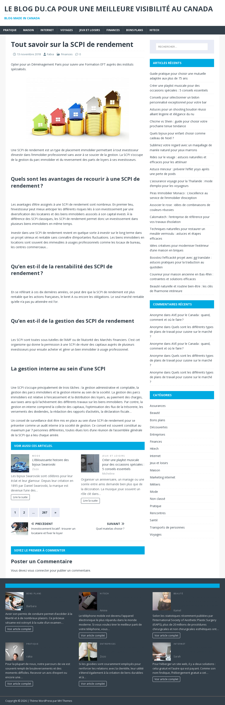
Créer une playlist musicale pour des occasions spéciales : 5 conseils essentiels (123, 464)
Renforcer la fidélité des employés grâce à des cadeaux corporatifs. (122, 649)
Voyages (66, 30)
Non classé (157, 499)
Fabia (50, 54)
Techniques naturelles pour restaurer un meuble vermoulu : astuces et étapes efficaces (177, 233)
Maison (28, 30)
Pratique (9, 30)
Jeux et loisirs (89, 30)
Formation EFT (95, 64)
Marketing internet (162, 477)
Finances (113, 30)
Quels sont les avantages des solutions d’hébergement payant (195, 649)
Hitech (154, 30)
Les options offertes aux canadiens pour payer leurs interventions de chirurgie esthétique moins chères (197, 601)
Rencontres (158, 513)
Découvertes (159, 427)
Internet (47, 30)
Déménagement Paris (46, 64)
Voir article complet (19, 629)
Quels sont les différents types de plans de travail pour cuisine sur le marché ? (181, 332)
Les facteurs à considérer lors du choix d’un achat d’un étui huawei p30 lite (121, 601)
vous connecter (38, 570)
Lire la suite (20, 497)
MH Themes (65, 701)
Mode (36, 455)
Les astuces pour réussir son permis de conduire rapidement (47, 599)
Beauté (155, 413)
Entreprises (157, 434)
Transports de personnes (167, 527)
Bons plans (134, 30)
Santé (154, 520)
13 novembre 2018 (29, 54)
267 (44, 512)
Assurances (158, 406)
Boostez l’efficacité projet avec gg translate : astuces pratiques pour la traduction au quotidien (181, 262)
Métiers (155, 484)
